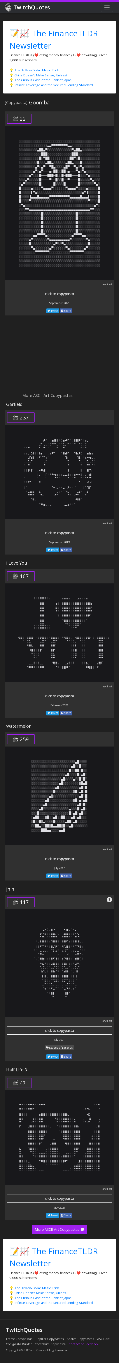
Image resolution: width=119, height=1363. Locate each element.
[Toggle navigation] (107, 7)
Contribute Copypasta (50, 1344)
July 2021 (59, 1040)
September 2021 (59, 303)
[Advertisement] (59, 356)
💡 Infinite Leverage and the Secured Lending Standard (51, 85)
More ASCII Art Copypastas (59, 1229)
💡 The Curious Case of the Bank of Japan (40, 80)
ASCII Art (103, 1339)
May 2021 (59, 1208)
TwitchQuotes (28, 7)
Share (66, 311)
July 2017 (59, 868)
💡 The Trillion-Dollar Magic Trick (34, 70)
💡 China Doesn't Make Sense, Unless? (38, 75)
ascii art (107, 284)
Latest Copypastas (19, 1339)
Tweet (52, 311)
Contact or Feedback (83, 1344)
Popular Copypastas (49, 1339)
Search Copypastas (80, 1339)
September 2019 (59, 542)
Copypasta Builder (19, 1344)
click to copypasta (59, 293)
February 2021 (59, 705)
